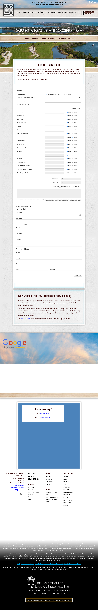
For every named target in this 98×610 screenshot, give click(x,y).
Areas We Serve (63, 13)
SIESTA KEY (66, 476)
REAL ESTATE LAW (32, 38)
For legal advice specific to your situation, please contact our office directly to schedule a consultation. (49, 564)
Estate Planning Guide (52, 497)
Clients (24, 13)
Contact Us (72, 13)
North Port (66, 495)
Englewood (66, 489)
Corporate (41, 13)
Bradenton (66, 487)
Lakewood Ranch (68, 492)
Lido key (65, 479)
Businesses (49, 479)
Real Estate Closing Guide (51, 493)
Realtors (48, 476)
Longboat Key (67, 503)
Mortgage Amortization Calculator (34, 493)
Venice (65, 484)
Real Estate (32, 13)
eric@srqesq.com (45, 417)
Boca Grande (67, 497)
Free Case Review (89, 13)
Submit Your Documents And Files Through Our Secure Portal (49, 600)
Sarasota (66, 482)
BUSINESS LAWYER (66, 38)
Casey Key (66, 505)
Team (18, 13)
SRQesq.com (19, 490)
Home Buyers (49, 482)
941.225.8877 (62, 2)
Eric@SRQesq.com (40, 4)
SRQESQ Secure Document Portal (54, 4)
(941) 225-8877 (26, 319)
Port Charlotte (67, 500)
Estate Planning (51, 13)
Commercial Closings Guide (51, 501)
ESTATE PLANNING (48, 38)
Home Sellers (49, 484)
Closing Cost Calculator (31, 488)
